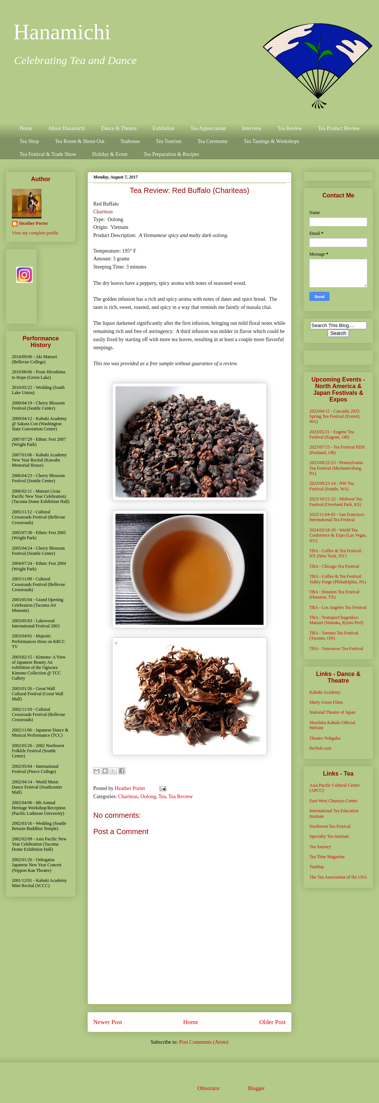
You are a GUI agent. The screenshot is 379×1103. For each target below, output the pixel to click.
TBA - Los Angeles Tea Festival (337, 607)
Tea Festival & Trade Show (48, 154)
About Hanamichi (66, 128)
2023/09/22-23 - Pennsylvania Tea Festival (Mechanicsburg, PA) (336, 468)
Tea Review (290, 128)
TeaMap (316, 866)
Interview (252, 128)
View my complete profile (35, 233)
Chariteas (103, 211)
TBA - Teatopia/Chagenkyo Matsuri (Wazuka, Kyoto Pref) (336, 620)
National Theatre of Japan (332, 712)
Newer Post (107, 1022)
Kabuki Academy (325, 692)
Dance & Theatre (119, 128)
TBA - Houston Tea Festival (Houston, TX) (334, 594)
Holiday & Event (110, 154)
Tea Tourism (169, 141)
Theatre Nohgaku (325, 738)
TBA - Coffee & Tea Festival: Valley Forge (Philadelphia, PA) (337, 579)
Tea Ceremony (213, 141)
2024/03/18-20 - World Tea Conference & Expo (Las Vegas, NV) (338, 535)
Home (26, 128)
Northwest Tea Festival (330, 826)
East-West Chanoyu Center (333, 800)
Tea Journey (320, 846)
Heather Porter (131, 788)
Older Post (272, 1022)
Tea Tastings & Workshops (271, 141)
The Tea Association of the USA (338, 877)
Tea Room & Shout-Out (79, 141)
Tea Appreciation (208, 128)
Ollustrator (208, 1088)
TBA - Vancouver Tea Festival (336, 648)
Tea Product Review (339, 128)
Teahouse (130, 141)
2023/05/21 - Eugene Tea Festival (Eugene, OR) (331, 434)
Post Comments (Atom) (203, 1042)
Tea (162, 796)
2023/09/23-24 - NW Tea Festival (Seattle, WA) (331, 486)
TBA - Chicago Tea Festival (334, 566)
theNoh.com (320, 748)
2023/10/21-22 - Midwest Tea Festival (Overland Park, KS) (335, 501)
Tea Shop (29, 141)
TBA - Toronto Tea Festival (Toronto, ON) (333, 635)
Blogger (256, 1088)
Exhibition (163, 128)
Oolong (148, 796)
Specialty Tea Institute (329, 836)
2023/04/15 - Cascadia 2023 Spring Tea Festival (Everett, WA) (334, 416)
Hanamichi (62, 32)
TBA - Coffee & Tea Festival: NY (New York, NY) (335, 553)
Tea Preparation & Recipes (171, 154)
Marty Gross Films (326, 702)
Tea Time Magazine (327, 856)
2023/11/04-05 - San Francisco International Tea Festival (336, 517)
